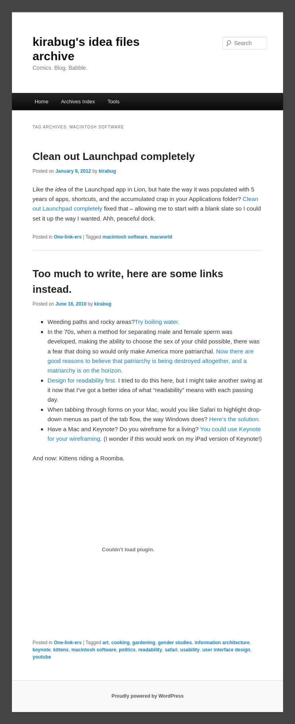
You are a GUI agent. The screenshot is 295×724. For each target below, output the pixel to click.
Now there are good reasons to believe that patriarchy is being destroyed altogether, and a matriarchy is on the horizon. (150, 361)
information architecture (222, 642)
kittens (61, 650)
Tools (113, 102)
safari (171, 650)
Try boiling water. (157, 321)
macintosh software (124, 237)
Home (42, 102)
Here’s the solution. (234, 419)
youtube (42, 657)
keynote (42, 650)
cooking (120, 642)
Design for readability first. (81, 380)
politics (127, 650)
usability (190, 650)
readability (150, 650)
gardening (143, 642)
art (105, 642)
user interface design (226, 650)
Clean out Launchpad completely (114, 156)
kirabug (107, 171)
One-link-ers (68, 237)
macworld (161, 237)
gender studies (175, 642)
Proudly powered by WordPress (147, 696)
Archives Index (78, 102)
